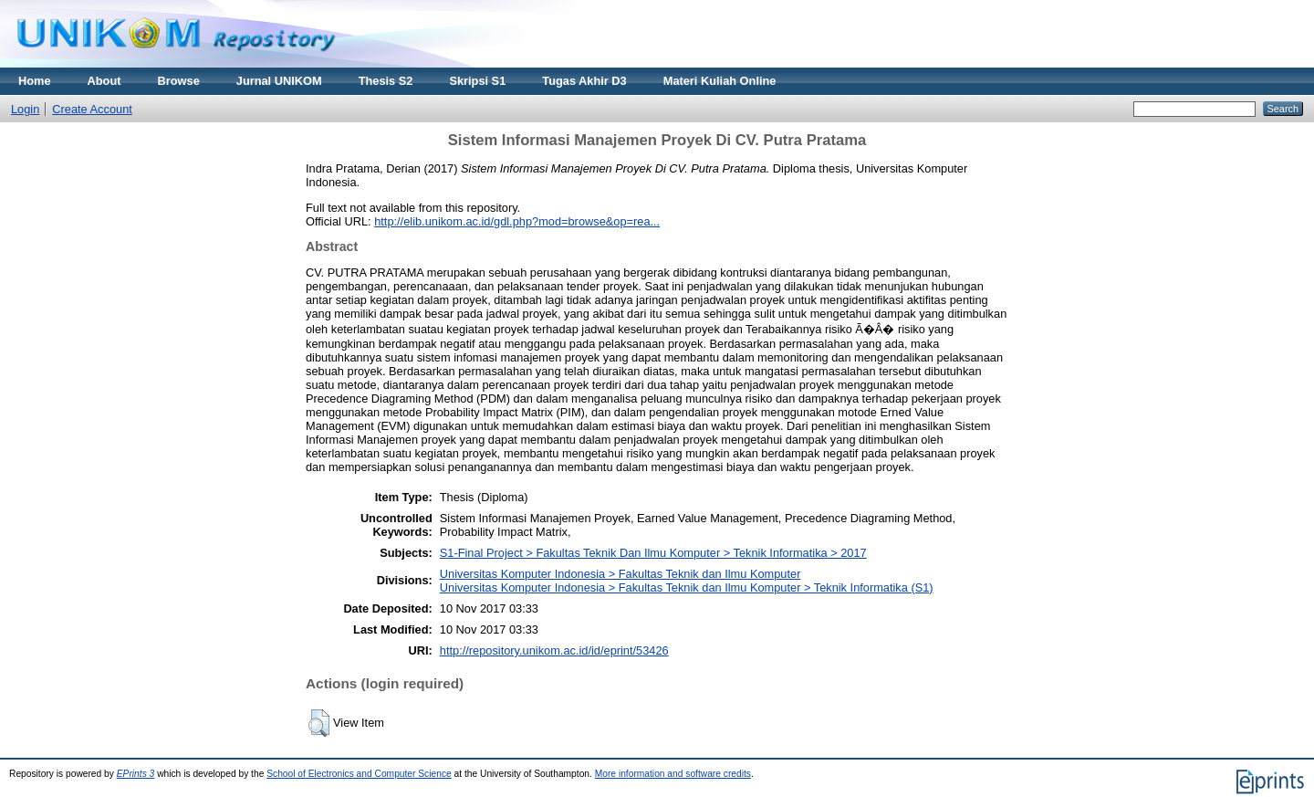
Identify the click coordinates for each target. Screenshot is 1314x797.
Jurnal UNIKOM (279, 81)
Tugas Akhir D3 (584, 81)
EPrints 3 (136, 774)
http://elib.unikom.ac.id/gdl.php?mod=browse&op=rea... (517, 221)
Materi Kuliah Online (720, 81)
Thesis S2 (386, 81)
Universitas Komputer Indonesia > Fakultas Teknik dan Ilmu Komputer (620, 574)
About (104, 81)
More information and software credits (673, 774)
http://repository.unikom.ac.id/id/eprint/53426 (554, 650)
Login (25, 109)
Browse (179, 81)
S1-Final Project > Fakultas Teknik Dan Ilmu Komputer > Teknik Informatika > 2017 (653, 553)
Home (34, 81)
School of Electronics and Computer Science (359, 774)
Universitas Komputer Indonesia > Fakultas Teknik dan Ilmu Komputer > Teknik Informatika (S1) (686, 587)
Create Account (92, 109)
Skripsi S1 (477, 81)
